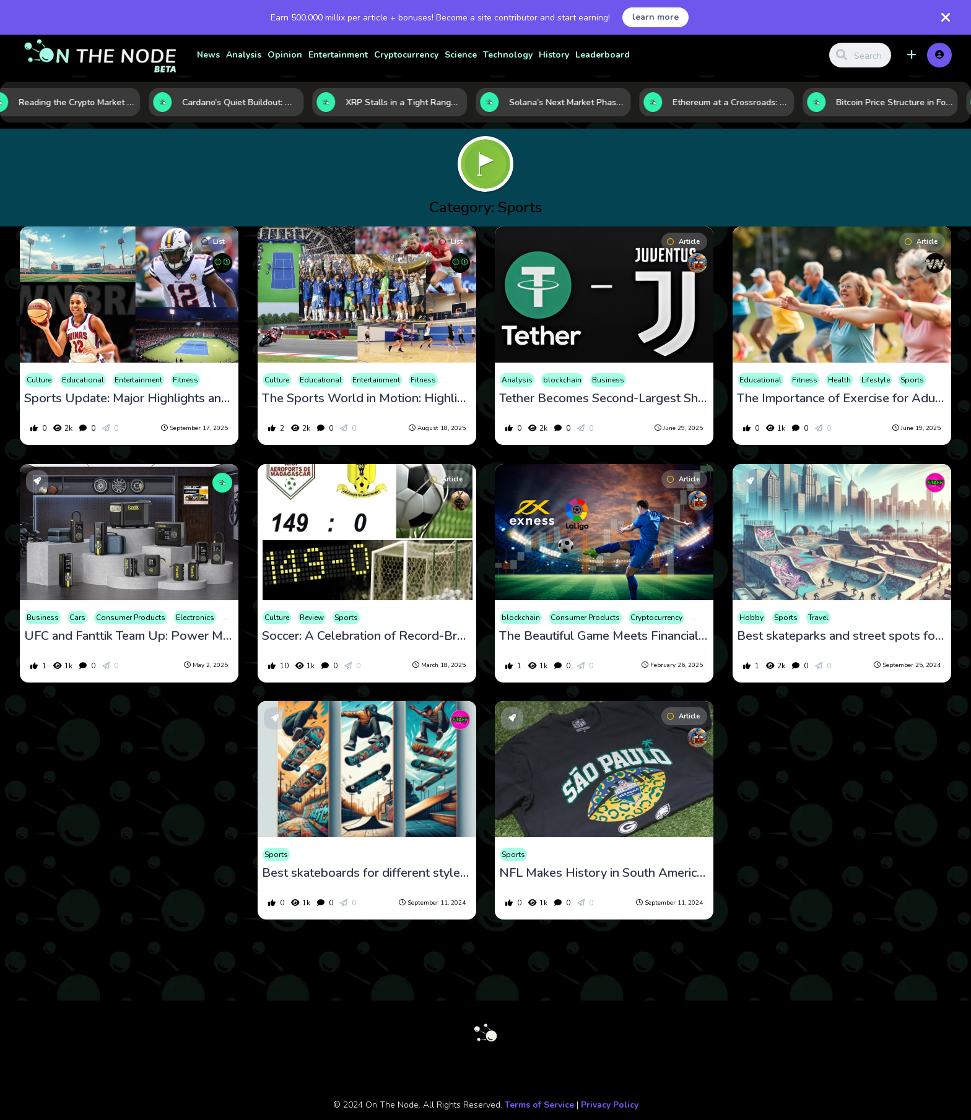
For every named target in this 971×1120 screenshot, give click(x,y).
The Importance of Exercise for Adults (842, 398)
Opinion (285, 55)
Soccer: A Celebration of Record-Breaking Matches (367, 636)
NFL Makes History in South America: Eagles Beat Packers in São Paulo (604, 873)
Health (839, 380)
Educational (83, 380)
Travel (818, 617)
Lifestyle (875, 380)
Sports (912, 380)
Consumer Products (130, 617)
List (213, 241)
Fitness (185, 380)
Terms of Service (539, 1105)
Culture (39, 380)
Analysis (243, 55)
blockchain (562, 380)
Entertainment (338, 55)
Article (683, 241)
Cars (77, 617)
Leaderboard (602, 55)
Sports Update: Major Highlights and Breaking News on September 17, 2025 (129, 398)
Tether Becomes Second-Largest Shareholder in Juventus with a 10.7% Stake (604, 398)
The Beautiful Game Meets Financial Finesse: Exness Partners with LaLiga (604, 636)
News (208, 55)
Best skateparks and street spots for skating (842, 636)
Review (312, 617)
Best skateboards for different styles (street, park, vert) (367, 873)
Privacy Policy (609, 1105)
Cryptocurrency (406, 55)
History (554, 55)
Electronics (195, 617)
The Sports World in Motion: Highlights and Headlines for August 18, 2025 (367, 398)
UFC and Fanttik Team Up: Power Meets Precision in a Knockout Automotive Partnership (129, 636)
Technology (508, 55)
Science (461, 55)
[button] (911, 55)
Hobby (751, 617)
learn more (655, 17)
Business (608, 380)
